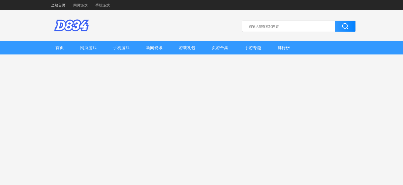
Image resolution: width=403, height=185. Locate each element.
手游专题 (253, 47)
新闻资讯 (154, 47)
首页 (60, 47)
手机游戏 (102, 5)
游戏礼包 (187, 47)
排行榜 (284, 47)
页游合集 (220, 47)
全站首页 (58, 5)
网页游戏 (80, 5)
